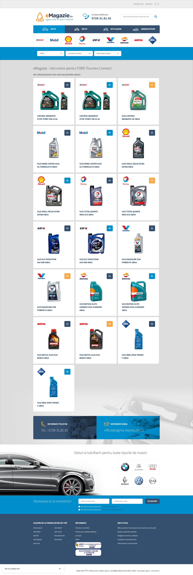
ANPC (77, 539)
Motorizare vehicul (104, 53)
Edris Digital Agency (102, 571)
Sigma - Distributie (152, 571)
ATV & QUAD (112, 29)
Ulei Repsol (37, 539)
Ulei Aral (36, 543)
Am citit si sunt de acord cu (97, 506)
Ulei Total (58, 532)
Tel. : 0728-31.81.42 (54, 430)
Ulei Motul (58, 539)
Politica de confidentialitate (85, 532)
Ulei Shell (37, 532)
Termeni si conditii (82, 528)
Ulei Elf (36, 536)
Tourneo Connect (75, 53)
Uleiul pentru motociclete (127, 543)
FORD (42, 53)
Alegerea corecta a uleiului (128, 536)
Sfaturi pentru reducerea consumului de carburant (137, 528)
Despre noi (138, 4)
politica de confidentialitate (112, 510)
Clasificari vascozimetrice (127, 539)
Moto (80, 29)
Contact (148, 4)
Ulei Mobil (58, 528)
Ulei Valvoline (59, 536)
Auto (49, 29)
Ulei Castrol (37, 528)
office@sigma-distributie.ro (124, 430)
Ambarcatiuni (144, 29)
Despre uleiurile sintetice (127, 532)
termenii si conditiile (109, 506)
